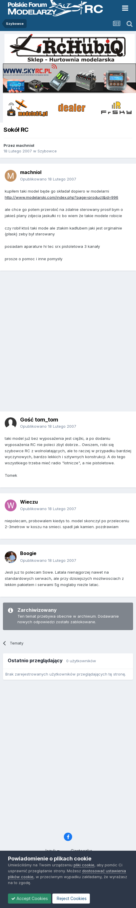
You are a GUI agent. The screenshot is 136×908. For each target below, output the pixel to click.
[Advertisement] (66, 343)
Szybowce (47, 151)
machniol (25, 145)
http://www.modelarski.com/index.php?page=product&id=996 (61, 197)
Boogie (28, 553)
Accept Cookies (29, 898)
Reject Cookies (71, 898)
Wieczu (29, 502)
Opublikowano (48, 179)
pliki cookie (84, 865)
